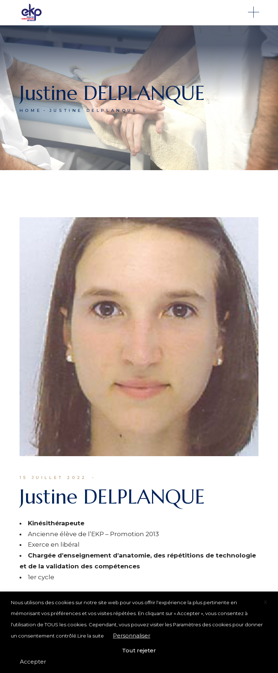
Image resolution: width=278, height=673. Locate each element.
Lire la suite (90, 636)
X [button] (265, 602)
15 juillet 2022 (53, 477)
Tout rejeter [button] (139, 650)
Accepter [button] (33, 661)
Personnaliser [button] (131, 635)
